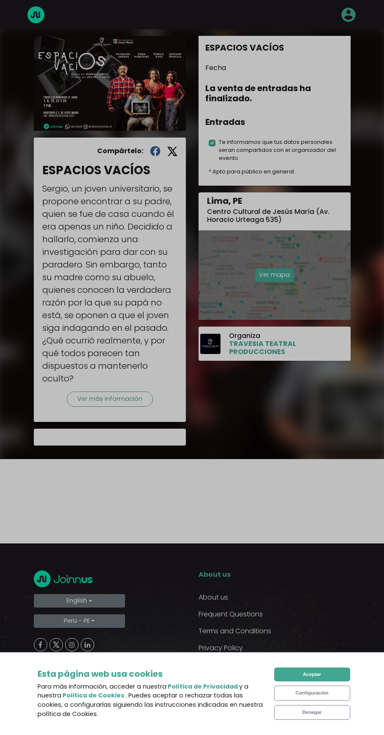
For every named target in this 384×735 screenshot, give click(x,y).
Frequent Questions (231, 614)
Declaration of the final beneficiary (256, 681)
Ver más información (109, 399)
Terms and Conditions (235, 631)
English (76, 600)
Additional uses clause (235, 698)
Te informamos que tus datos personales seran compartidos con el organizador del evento (277, 150)
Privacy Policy (221, 648)
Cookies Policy (222, 665)
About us (213, 597)
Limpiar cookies (68, 704)
